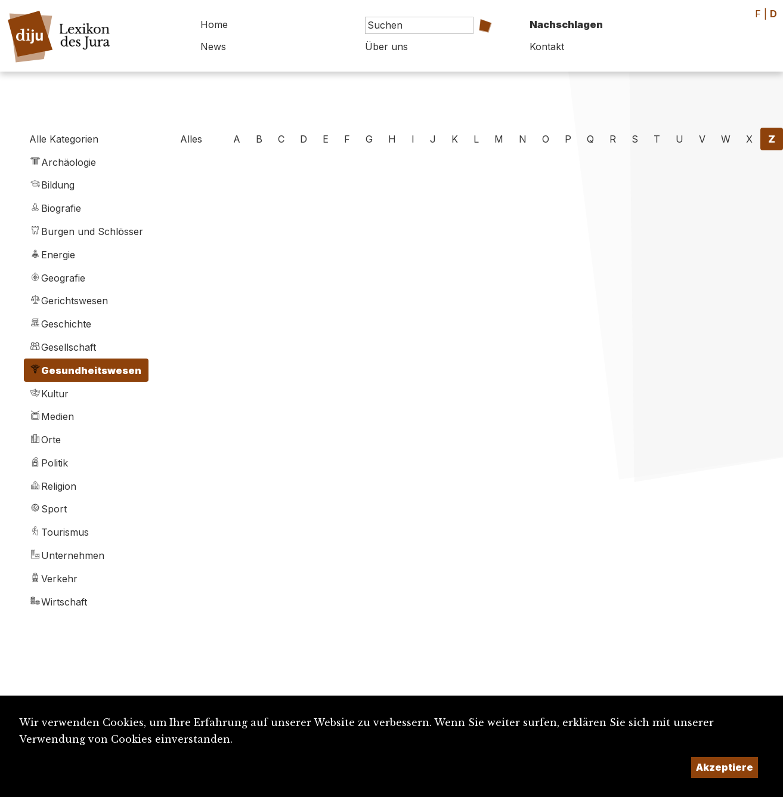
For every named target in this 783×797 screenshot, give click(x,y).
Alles (191, 139)
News (213, 46)
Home (214, 24)
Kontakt (547, 46)
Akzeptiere (724, 767)
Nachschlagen (566, 24)
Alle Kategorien (63, 139)
